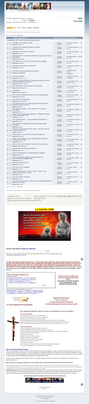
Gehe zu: (51, 196)
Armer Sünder (24, 83)
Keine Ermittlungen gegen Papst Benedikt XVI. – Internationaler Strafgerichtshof (28, 157)
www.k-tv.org (16, 298)
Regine (22, 59)
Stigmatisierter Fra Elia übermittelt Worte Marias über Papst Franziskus (32, 56)
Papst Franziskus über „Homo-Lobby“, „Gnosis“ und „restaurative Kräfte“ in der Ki (29, 171)
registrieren (30, 18)
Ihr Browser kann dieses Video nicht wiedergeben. (44, 226)
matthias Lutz (71, 96)
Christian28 (71, 141)
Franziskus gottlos (18, 76)
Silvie (69, 101)
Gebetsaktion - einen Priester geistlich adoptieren (29, 134)
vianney (70, 116)
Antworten (56, 38)
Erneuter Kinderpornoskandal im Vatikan (26, 71)
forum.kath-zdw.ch (66, 362)
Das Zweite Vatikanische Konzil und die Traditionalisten (30, 95)
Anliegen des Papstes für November (24, 66)
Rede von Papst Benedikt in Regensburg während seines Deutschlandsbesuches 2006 (31, 81)
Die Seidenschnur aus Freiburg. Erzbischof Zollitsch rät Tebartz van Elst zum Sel (30, 104)
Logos (22, 136)
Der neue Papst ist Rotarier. (22, 177)
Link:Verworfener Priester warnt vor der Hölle (27, 86)
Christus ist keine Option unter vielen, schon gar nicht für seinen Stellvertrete (31, 129)
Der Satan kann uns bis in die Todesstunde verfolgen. (30, 61)
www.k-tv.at (16, 300)
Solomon (22, 96)
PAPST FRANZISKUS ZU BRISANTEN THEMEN (29, 153)
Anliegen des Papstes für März (23, 43)
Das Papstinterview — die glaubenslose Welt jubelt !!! (30, 119)
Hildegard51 (23, 88)
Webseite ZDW (26, 10)
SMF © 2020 (44, 396)
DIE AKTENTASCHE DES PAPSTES (25, 148)
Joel (21, 78)
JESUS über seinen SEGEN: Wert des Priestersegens (30, 144)
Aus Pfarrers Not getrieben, (21, 99)
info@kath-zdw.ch (12, 360)
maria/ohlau (16, 90)
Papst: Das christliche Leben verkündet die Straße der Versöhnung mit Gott (30, 139)
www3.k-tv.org (16, 297)
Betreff (15, 38)
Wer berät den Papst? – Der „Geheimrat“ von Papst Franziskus (29, 109)
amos (21, 44)
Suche (8, 249)
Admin (22, 63)
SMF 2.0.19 (38, 396)
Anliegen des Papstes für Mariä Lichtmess (26, 47)
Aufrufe (63, 38)
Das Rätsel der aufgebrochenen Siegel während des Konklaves (30, 124)
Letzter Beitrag (72, 38)
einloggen (21, 18)
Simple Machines (50, 396)
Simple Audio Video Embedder (45, 397)
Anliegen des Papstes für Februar (23, 51)
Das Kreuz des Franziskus (21, 167)
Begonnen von (22, 38)
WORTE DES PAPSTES (20, 163)
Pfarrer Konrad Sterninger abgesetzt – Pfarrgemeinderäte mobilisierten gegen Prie (31, 114)
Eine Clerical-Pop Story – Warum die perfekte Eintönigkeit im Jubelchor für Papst (32, 181)
